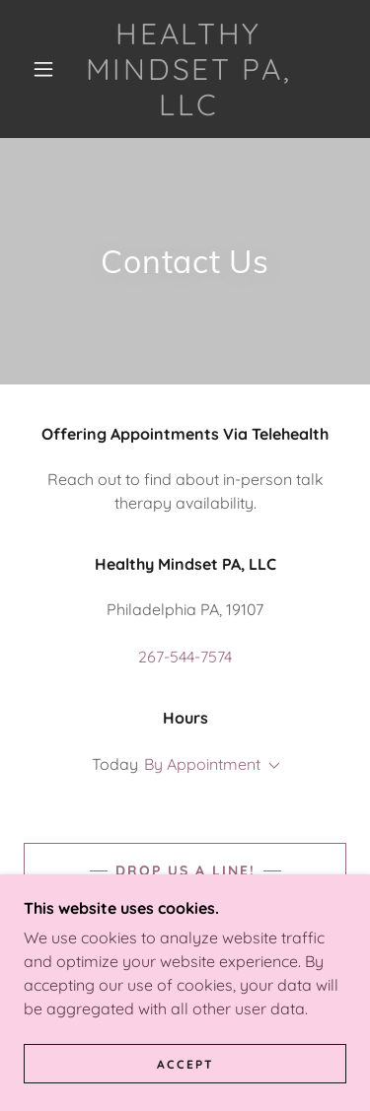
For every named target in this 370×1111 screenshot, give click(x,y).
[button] (43, 69)
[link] (188, 69)
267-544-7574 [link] (185, 656)
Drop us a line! (185, 870)
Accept (185, 1064)
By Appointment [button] (202, 764)
